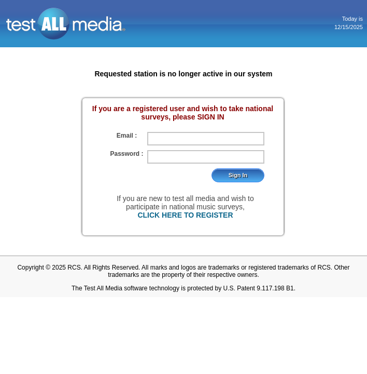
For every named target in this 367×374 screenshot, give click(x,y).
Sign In (238, 175)
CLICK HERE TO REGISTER (185, 215)
